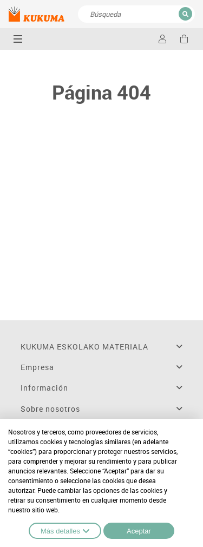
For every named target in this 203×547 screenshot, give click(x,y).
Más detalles (65, 530)
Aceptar (139, 531)
